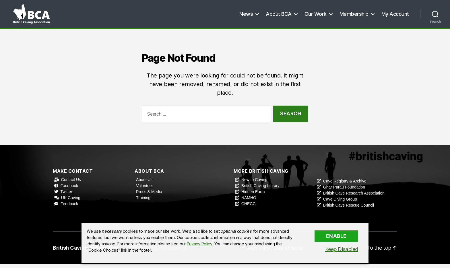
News (246, 16)
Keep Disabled (341, 249)
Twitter (66, 195)
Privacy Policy (199, 243)
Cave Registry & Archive (344, 185)
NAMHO (248, 201)
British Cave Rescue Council (348, 209)
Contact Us (71, 183)
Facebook (69, 189)
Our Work (315, 16)
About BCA (279, 16)
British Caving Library (260, 189)
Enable (336, 236)
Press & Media (149, 195)
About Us (144, 183)
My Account (395, 16)
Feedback (69, 207)
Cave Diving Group (340, 203)
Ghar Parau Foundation (344, 191)
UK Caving (70, 201)
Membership (354, 16)
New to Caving (254, 183)
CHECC (248, 207)
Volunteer (144, 189)
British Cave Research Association (354, 197)
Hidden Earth (253, 195)
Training (143, 201)
